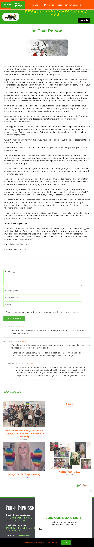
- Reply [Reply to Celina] (24, 328)
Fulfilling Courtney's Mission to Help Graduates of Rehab (55, 12)
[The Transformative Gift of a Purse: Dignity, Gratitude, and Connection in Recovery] (24, 415)
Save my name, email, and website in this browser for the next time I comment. (43, 313)
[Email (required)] (42, 299)
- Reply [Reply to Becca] (24, 343)
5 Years (69, 405)
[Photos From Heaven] (70, 457)
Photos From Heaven (69, 473)
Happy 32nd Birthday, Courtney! (24, 475)
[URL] (42, 306)
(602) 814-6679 (23, 535)
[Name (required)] (42, 292)
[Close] (91, 489)
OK (66, 542)
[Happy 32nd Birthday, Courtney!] (24, 458)
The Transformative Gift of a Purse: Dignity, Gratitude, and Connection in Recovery (24, 435)
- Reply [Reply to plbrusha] (30, 365)
